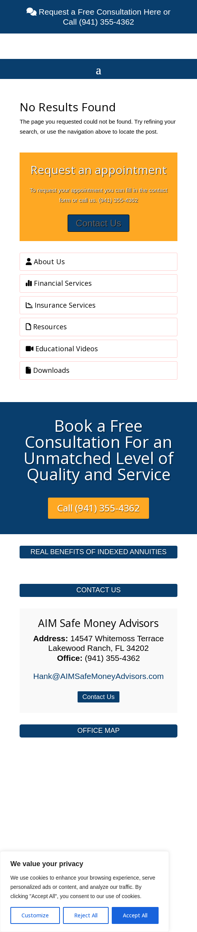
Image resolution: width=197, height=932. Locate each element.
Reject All (86, 915)
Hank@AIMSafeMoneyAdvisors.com (98, 676)
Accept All (135, 915)
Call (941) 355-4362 (98, 507)
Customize (35, 915)
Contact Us (98, 223)
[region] (84, 891)
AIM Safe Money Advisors (98, 623)
